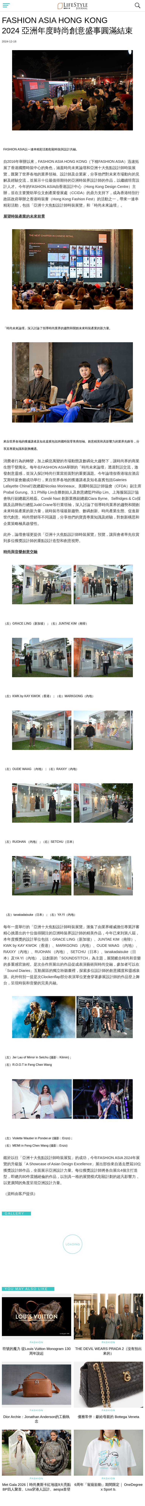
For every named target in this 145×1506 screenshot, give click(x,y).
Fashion (36, 1342)
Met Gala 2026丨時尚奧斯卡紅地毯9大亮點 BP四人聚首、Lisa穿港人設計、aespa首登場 (38, 1489)
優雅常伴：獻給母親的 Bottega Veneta (108, 1417)
